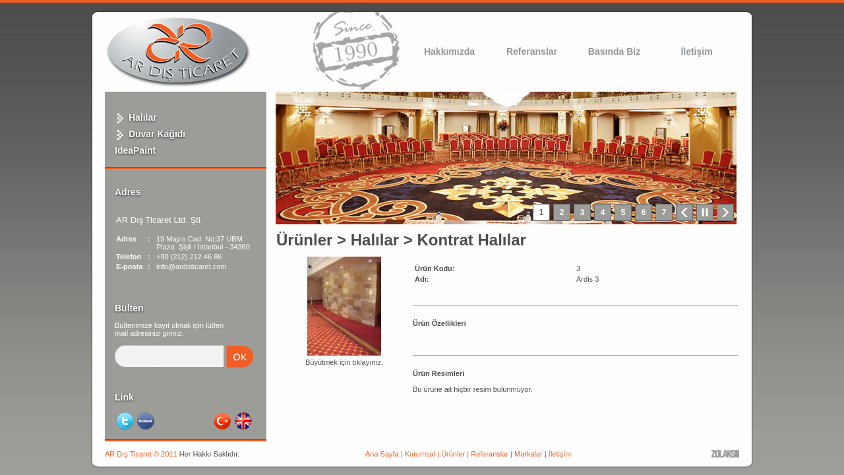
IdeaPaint (135, 150)
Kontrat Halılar (471, 240)
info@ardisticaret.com (191, 266)
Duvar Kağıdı (150, 134)
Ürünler (304, 240)
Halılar (136, 117)
